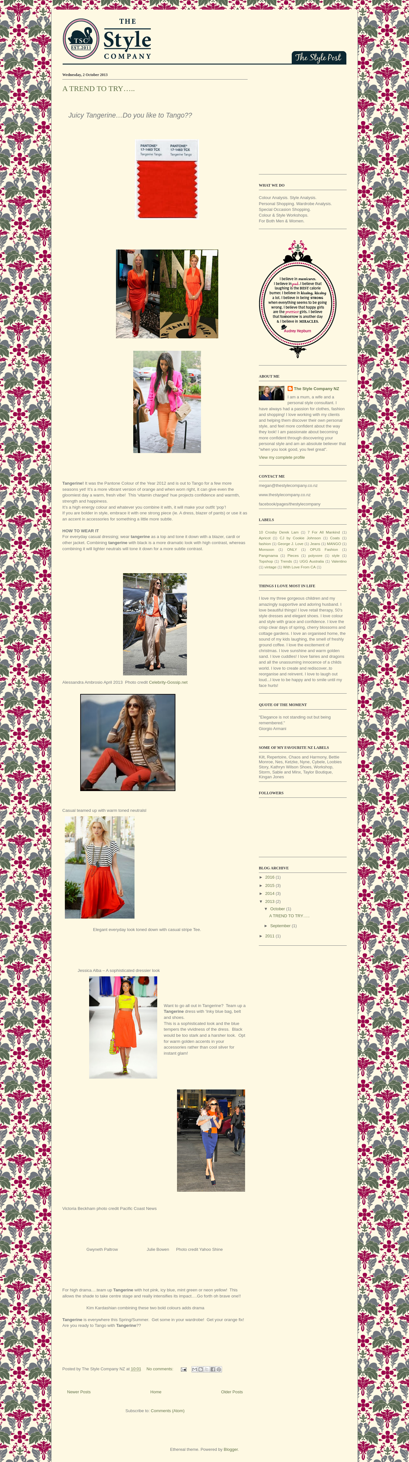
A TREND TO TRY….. (98, 88)
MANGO (334, 544)
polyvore (315, 555)
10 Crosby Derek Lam (279, 532)
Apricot (264, 538)
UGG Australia (311, 561)
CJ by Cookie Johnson (300, 538)
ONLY (292, 549)
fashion (265, 544)
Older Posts (232, 1391)
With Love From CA (299, 567)
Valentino (339, 561)
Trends (286, 561)
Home (156, 1391)
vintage (271, 567)
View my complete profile (282, 457)
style (336, 555)
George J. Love (290, 544)
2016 (270, 877)
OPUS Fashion (324, 549)
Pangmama (268, 555)
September (281, 925)
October (278, 908)
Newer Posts (79, 1391)
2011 (270, 936)
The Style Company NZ (316, 388)
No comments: (160, 1368)
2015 (270, 885)
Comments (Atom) (167, 1410)
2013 (270, 901)
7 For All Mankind (324, 532)
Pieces (293, 555)
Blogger (231, 1449)
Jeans (315, 544)
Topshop (266, 561)
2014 (270, 893)
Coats (335, 538)
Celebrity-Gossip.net (168, 682)
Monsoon (266, 549)
